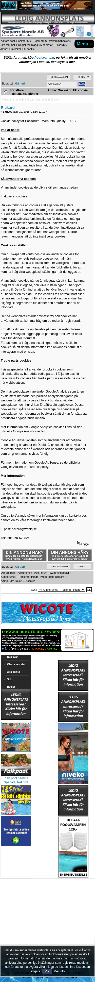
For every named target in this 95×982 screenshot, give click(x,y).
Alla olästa (13, 671)
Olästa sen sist (16, 664)
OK (47, 971)
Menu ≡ (84, 43)
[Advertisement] (73, 893)
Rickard (59, 44)
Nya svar (12, 656)
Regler (11, 686)
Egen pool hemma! (16, 778)
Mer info (59, 971)
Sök (9, 679)
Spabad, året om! (16, 782)
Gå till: (33, 589)
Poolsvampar (44, 57)
